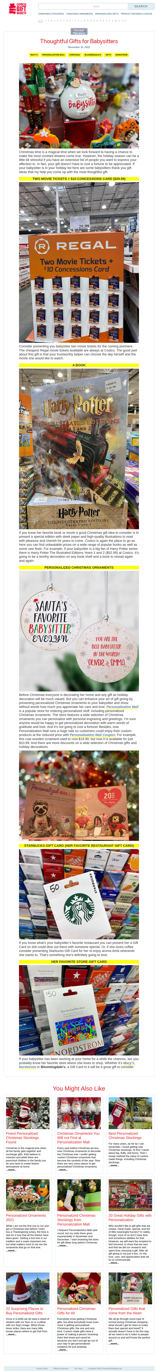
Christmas (74, 55)
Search (141, 6)
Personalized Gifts (107, 14)
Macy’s (128, 1063)
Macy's (34, 55)
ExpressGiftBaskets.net (112, 1369)
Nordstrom (122, 55)
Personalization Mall (53, 55)
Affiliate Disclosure (61, 1369)
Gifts (108, 55)
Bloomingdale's (93, 55)
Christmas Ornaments (79, 14)
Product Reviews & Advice (136, 14)
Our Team (78, 1369)
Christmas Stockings (51, 14)
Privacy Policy (42, 1369)
